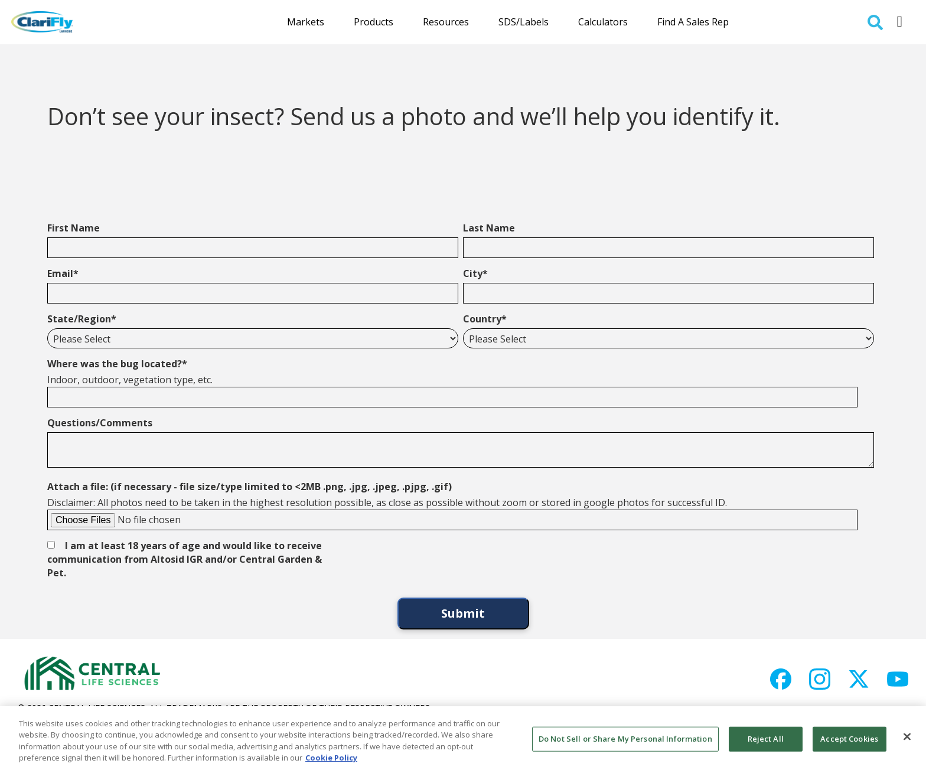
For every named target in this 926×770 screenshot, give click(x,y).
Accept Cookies (849, 738)
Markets (305, 21)
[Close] (907, 736)
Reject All (766, 738)
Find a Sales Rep (693, 21)
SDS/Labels (523, 21)
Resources (446, 21)
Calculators (603, 21)
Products (373, 21)
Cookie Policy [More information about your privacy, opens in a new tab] (331, 757)
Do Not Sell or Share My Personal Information (625, 738)
